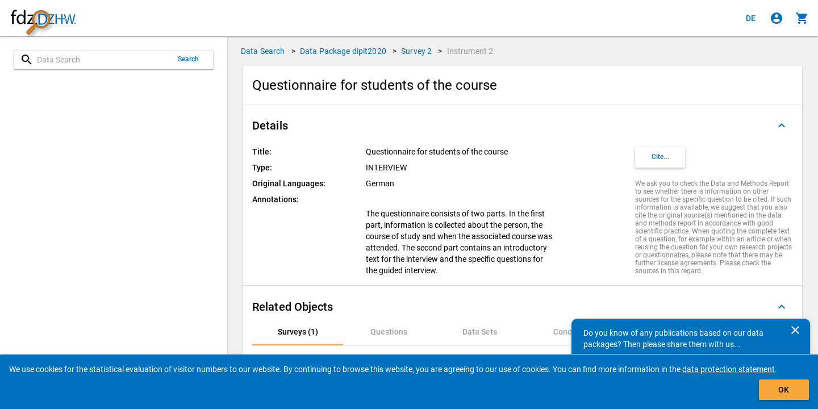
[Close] (795, 330)
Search (188, 59)
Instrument (470, 51)
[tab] (297, 331)
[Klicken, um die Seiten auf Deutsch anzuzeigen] (751, 18)
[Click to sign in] (776, 18)
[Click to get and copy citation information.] (660, 157)
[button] (522, 125)
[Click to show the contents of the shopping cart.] (802, 18)
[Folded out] (781, 125)
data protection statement (728, 369)
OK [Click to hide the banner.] (783, 389)
